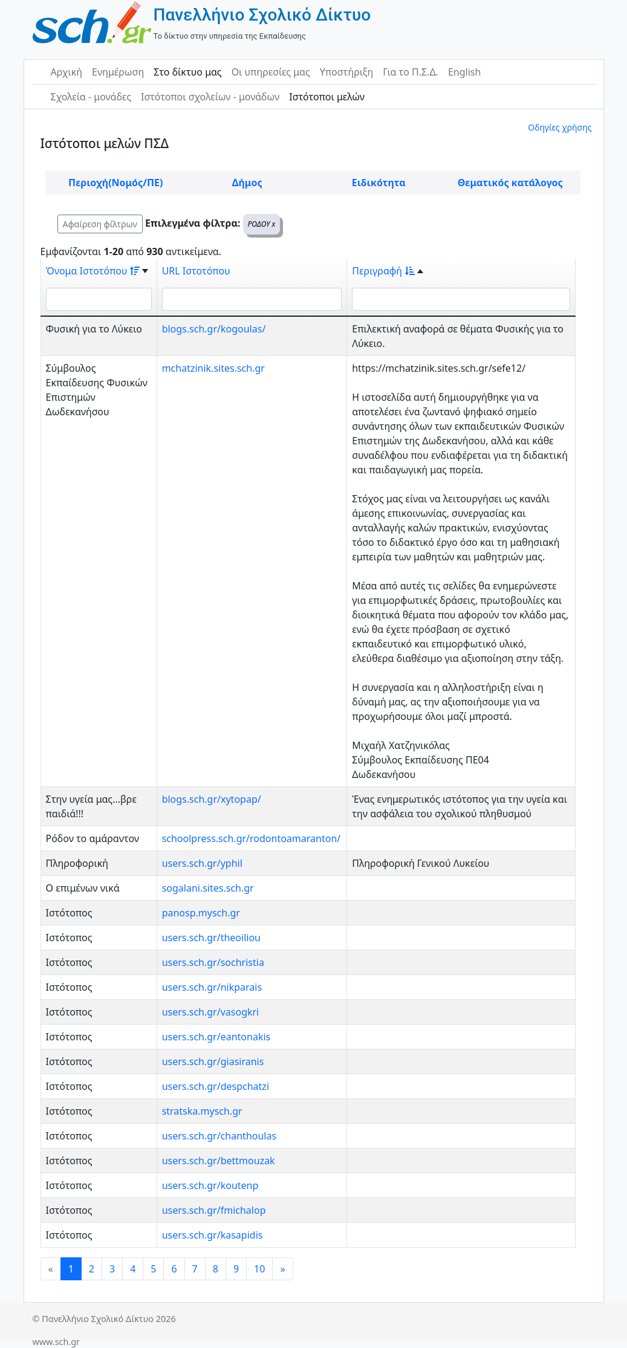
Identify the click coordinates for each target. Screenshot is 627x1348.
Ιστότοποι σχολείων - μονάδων (210, 96)
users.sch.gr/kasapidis (212, 1235)
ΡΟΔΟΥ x (262, 224)
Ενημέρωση (118, 72)
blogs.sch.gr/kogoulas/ (214, 328)
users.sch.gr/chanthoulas (219, 1135)
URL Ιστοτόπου (196, 270)
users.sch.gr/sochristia (213, 962)
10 (259, 1268)
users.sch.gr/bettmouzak (218, 1160)
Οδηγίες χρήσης (559, 127)
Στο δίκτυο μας (187, 72)
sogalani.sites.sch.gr (208, 888)
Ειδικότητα (379, 182)
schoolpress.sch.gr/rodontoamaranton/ (251, 838)
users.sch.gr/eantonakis (216, 1036)
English (464, 72)
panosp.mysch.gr (201, 912)
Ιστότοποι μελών (327, 96)
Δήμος (247, 182)
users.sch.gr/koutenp (210, 1185)
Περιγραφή (383, 270)
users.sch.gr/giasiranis (213, 1061)
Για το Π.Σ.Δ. (410, 72)
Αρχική (67, 72)
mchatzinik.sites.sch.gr (213, 368)
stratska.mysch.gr (202, 1111)
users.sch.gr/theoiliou (211, 937)
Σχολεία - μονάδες (91, 96)
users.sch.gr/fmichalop (214, 1210)
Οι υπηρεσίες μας (271, 72)
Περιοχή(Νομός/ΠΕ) (115, 182)
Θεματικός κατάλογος (510, 182)
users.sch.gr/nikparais (212, 987)
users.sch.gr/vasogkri (210, 1012)
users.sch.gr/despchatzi (215, 1086)
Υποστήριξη (347, 72)
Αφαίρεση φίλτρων (100, 224)
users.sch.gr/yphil (202, 863)
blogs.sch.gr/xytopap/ (211, 799)
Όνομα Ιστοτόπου (93, 270)
